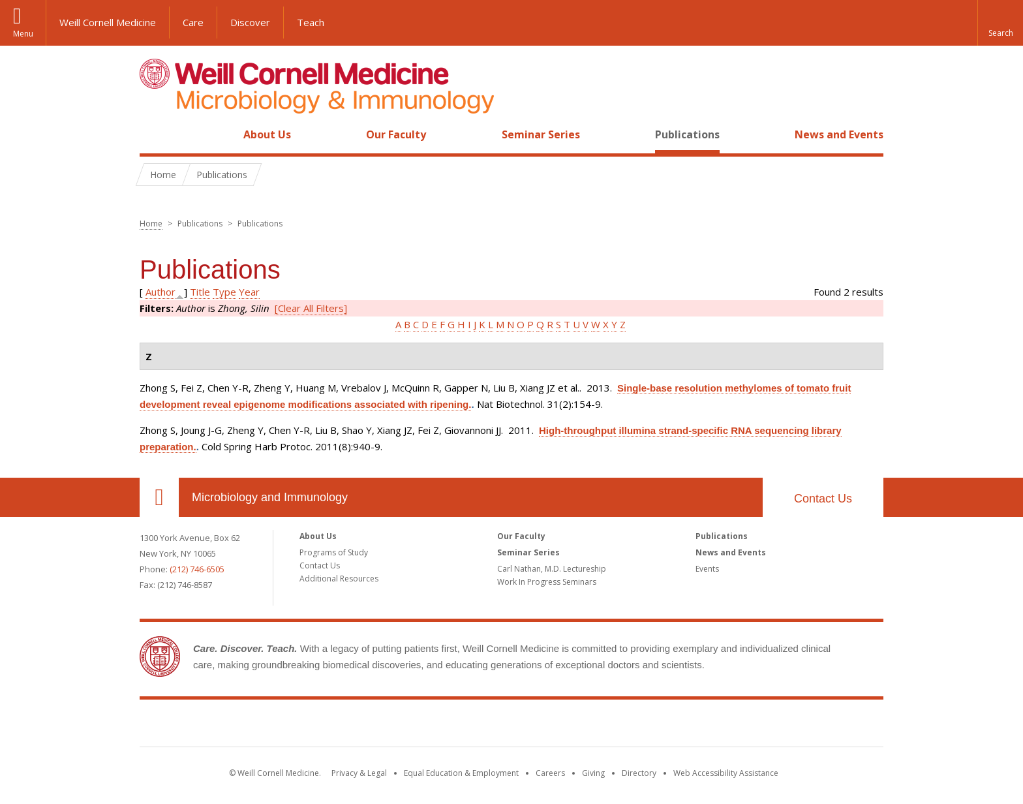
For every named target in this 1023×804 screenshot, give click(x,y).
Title (200, 291)
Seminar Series (541, 134)
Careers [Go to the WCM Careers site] (550, 773)
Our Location (159, 497)
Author (160, 291)
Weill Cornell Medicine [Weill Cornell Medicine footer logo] (511, 726)
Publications (687, 134)
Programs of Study (333, 552)
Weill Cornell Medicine (107, 22)
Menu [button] (23, 33)
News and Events (839, 134)
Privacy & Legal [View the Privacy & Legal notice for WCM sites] (359, 773)
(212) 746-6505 (197, 569)
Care (193, 22)
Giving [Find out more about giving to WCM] (593, 773)
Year (249, 291)
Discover (250, 22)
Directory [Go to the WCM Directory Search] (639, 773)
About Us (267, 134)
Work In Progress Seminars (546, 581)
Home (154, 134)
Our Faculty (396, 134)
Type (224, 291)
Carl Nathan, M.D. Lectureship (551, 568)
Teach (310, 22)
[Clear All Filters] (311, 308)
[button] (1000, 23)
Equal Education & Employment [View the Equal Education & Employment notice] (461, 773)
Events (707, 568)
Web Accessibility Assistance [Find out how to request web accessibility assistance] (725, 773)
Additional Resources (338, 578)
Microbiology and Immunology (270, 497)
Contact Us (823, 498)
